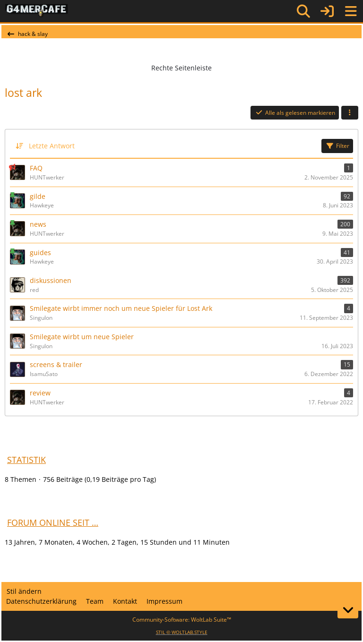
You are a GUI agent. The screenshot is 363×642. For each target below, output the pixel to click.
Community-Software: (181, 620)
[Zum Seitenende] (347, 609)
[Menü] (350, 11)
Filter (337, 146)
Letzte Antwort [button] (52, 145)
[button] (349, 113)
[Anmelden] (327, 11)
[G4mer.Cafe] (36, 10)
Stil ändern (24, 591)
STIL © (181, 632)
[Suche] (303, 11)
